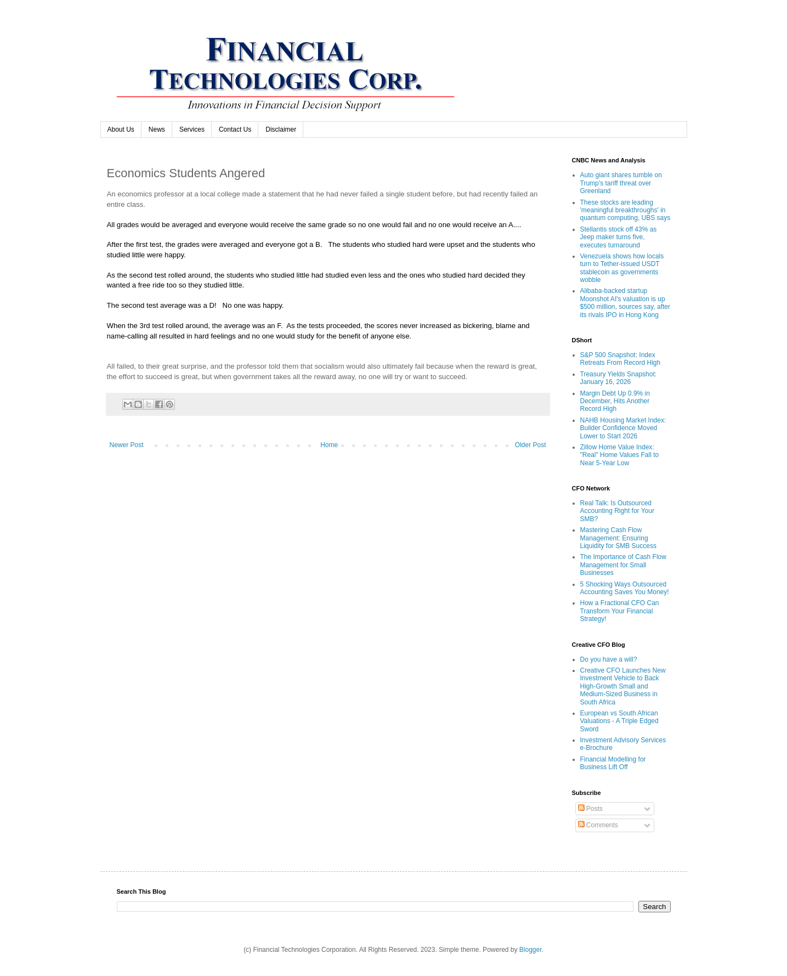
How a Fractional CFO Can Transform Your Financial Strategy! (619, 611)
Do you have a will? (608, 659)
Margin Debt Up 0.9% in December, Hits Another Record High (615, 401)
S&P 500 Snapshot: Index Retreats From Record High (620, 358)
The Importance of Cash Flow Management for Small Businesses (623, 565)
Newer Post (127, 445)
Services (192, 129)
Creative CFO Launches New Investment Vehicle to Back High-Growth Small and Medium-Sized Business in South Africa (623, 686)
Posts (590, 809)
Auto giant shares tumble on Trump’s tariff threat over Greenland (621, 183)
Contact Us (235, 129)
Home (329, 445)
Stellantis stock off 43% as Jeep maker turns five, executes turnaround (618, 237)
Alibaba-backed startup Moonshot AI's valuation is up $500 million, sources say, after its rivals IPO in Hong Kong (625, 302)
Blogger (530, 950)
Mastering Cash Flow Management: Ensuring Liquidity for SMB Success (618, 538)
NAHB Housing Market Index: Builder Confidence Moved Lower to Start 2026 (623, 428)
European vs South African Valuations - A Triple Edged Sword (619, 721)
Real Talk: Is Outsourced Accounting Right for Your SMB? (617, 511)
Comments (598, 825)
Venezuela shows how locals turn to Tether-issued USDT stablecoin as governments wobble (622, 268)
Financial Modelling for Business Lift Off (613, 763)
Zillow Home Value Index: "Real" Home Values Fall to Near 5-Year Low (619, 455)
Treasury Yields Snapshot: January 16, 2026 (618, 378)
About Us (120, 129)
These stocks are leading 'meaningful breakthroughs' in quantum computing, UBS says (625, 210)
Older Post (530, 445)
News (157, 129)
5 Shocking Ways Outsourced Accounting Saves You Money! (624, 588)
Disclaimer (280, 129)
